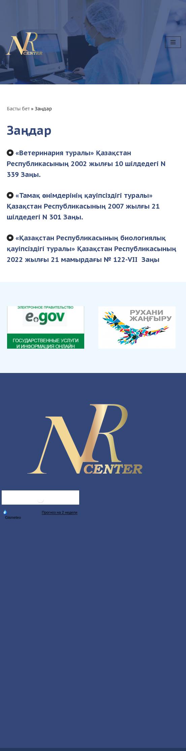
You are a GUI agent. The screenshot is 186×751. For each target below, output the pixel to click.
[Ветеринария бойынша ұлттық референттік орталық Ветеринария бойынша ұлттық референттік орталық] (27, 42)
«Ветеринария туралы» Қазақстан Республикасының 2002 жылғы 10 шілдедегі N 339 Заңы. (86, 164)
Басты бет (18, 109)
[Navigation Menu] (173, 42)
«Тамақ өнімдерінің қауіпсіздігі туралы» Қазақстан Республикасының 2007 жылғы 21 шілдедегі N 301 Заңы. (83, 206)
